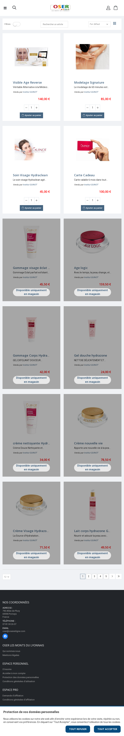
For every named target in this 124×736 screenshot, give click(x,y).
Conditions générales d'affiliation (19, 699)
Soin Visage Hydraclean (30, 175)
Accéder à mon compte (14, 673)
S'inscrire (7, 669)
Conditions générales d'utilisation (19, 681)
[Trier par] (99, 24)
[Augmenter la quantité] (36, 108)
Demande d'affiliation (13, 695)
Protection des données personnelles (21, 677)
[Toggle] (16, 24)
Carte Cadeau (84, 175)
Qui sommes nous (11, 651)
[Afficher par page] (7, 577)
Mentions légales (11, 655)
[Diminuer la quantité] (26, 108)
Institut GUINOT (30, 92)
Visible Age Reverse (27, 82)
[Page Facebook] (5, 636)
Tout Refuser (78, 729)
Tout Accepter (107, 729)
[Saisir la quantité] (31, 108)
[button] (14, 8)
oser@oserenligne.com (14, 631)
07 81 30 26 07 (9, 624)
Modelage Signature (89, 82)
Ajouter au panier (31, 115)
